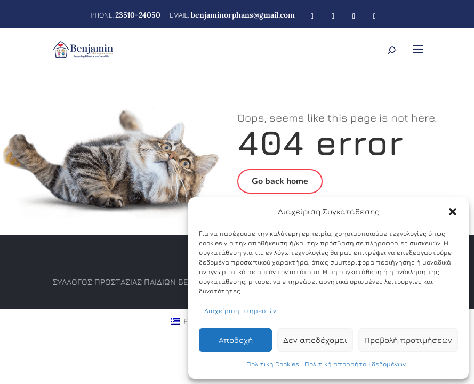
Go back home (280, 181)
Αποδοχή (236, 340)
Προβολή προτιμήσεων (408, 340)
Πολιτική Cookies (272, 364)
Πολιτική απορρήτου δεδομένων (355, 364)
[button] (452, 211)
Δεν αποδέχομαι (315, 340)
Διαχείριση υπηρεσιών (240, 311)
